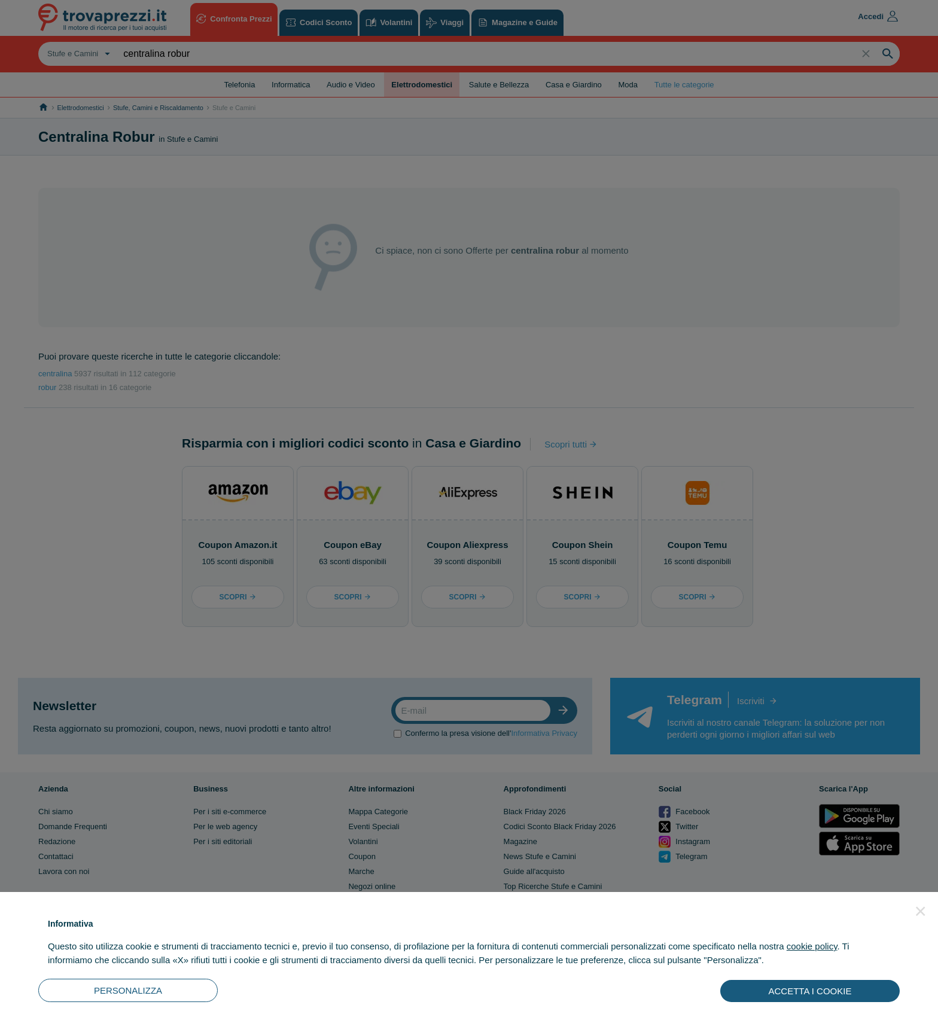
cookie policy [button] (812, 946)
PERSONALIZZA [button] (128, 990)
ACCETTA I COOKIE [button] (810, 991)
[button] (920, 911)
